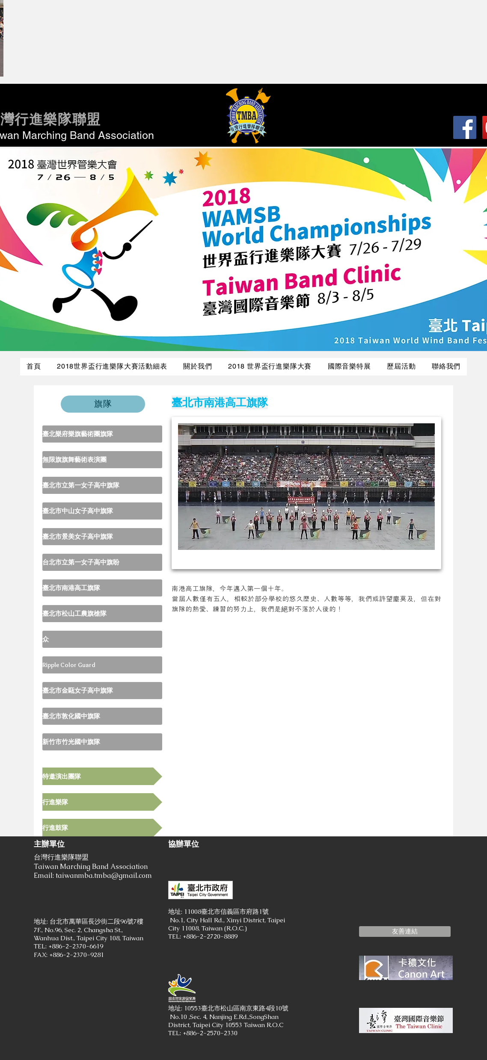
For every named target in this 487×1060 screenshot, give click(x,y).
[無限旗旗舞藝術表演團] (102, 459)
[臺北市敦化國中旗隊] (102, 716)
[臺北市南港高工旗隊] (102, 587)
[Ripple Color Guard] (102, 664)
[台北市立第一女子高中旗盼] (102, 562)
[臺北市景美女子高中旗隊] (102, 536)
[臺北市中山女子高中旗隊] (102, 511)
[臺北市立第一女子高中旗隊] (102, 485)
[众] (102, 639)
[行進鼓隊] (102, 827)
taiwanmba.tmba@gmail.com (104, 875)
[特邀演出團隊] (102, 776)
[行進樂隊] (102, 802)
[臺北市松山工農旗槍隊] (102, 613)
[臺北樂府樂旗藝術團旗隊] (102, 434)
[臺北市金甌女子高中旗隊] (102, 690)
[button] (405, 931)
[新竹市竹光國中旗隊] (102, 741)
